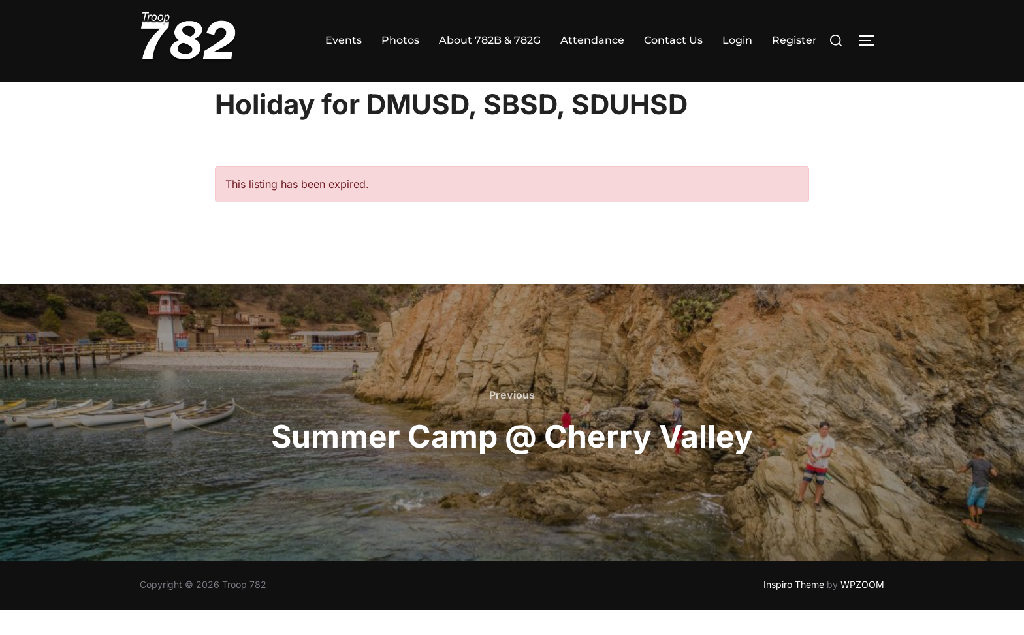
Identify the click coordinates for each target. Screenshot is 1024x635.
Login (737, 40)
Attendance (592, 40)
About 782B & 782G (490, 40)
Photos (400, 40)
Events (343, 40)
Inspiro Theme (793, 609)
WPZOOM (862, 609)
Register (794, 40)
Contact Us (673, 40)
